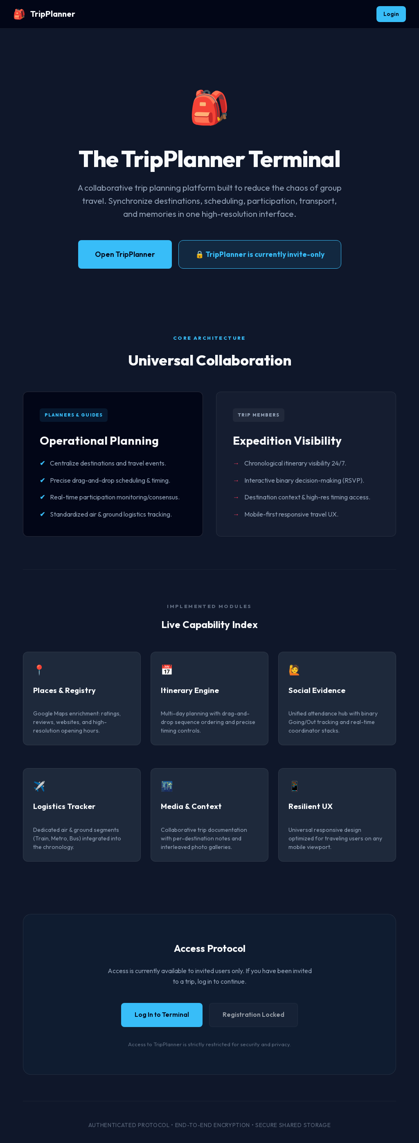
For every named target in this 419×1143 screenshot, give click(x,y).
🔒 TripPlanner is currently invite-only (259, 254)
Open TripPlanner (125, 254)
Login (391, 14)
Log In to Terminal (162, 1014)
